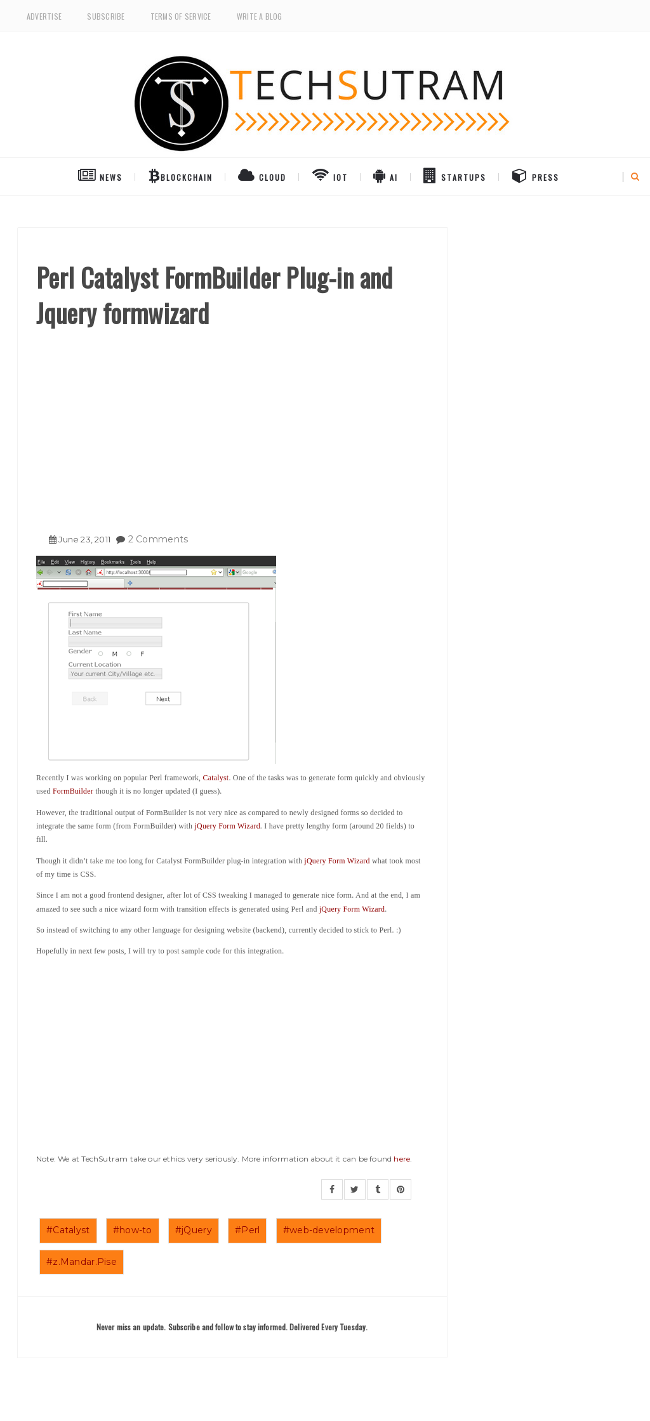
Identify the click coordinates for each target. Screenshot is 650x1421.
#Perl (247, 1230)
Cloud (262, 175)
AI (385, 175)
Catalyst (216, 777)
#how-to (132, 1230)
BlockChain (181, 175)
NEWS (100, 175)
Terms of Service (180, 16)
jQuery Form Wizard (227, 826)
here (402, 1158)
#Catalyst (68, 1230)
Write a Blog (259, 16)
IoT (330, 175)
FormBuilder (73, 791)
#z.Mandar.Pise (81, 1261)
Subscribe (105, 16)
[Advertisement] (232, 425)
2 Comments (158, 539)
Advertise (44, 16)
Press (535, 175)
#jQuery (193, 1230)
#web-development (329, 1230)
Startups (454, 175)
